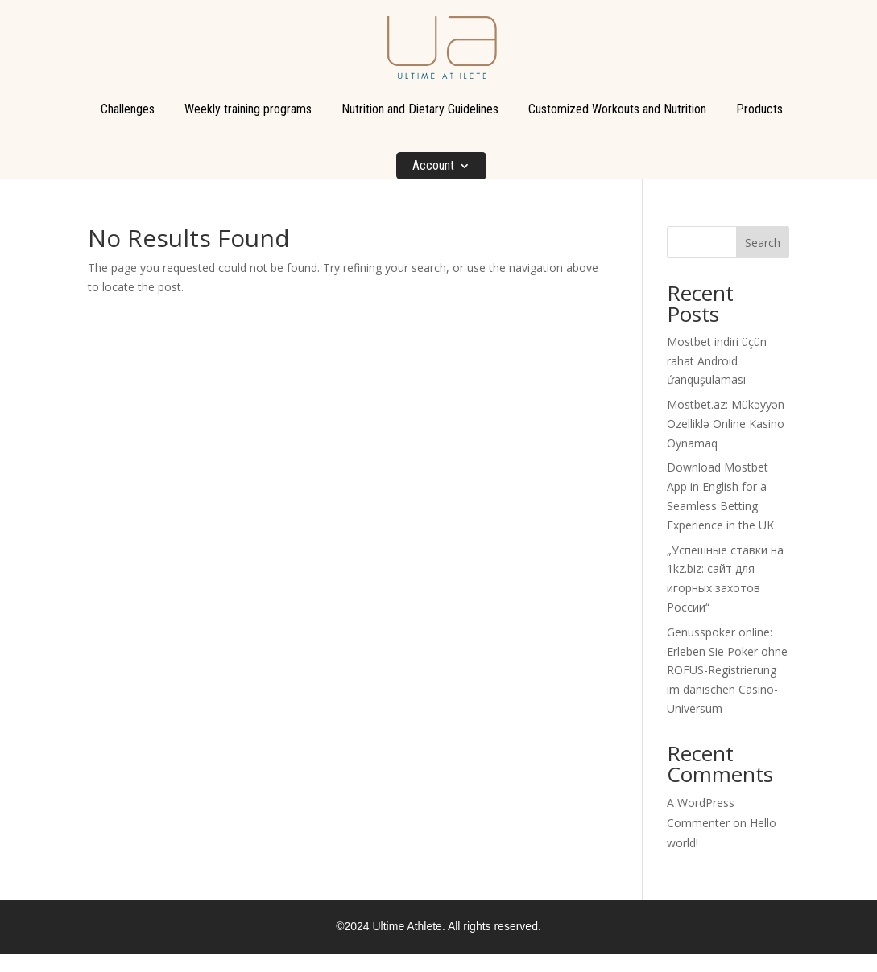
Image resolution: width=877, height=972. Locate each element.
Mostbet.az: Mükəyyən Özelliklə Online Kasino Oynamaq (725, 424)
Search (762, 242)
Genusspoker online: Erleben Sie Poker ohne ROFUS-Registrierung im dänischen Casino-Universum (727, 670)
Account (433, 165)
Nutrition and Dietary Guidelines (419, 109)
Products (759, 109)
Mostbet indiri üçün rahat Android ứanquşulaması (717, 361)
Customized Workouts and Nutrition (617, 109)
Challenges (128, 109)
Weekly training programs (248, 109)
